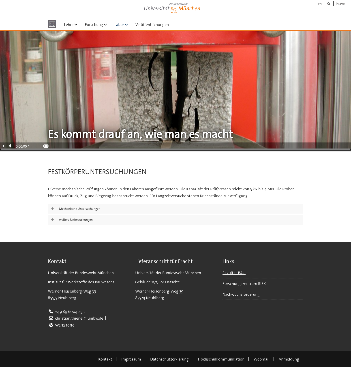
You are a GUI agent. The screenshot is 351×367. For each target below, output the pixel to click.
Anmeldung (289, 359)
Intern (340, 3)
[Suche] (328, 3)
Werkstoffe (64, 325)
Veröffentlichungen (152, 24)
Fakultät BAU (234, 273)
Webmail (262, 359)
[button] (175, 209)
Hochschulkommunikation (221, 359)
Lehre (72, 24)
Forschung (98, 24)
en (320, 3)
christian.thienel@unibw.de (79, 318)
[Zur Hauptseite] (52, 24)
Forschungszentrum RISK (244, 283)
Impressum (131, 359)
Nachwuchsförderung (241, 294)
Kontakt (105, 359)
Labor (121, 24)
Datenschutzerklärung (169, 359)
